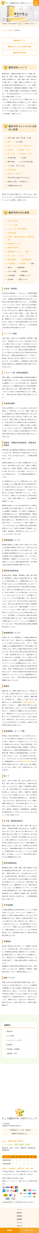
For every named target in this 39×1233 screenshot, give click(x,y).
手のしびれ (11, 154)
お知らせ (19, 1226)
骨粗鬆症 (23, 263)
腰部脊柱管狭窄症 (13, 247)
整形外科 (10, 1031)
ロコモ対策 (10, 1036)
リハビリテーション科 (14, 1040)
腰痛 (9, 142)
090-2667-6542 (17, 1144)
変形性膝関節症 (27, 259)
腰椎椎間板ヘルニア (14, 251)
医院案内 (19, 1219)
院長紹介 (19, 1213)
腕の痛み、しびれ (24, 150)
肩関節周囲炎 (12, 259)
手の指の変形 (12, 169)
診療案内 (19, 1216)
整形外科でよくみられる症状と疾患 (19, 46)
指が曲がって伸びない (15, 173)
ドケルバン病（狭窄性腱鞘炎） (18, 229)
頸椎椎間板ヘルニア (14, 243)
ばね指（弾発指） (13, 221)
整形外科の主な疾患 (19, 53)
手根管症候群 (12, 233)
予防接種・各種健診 (13, 1049)
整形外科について (19, 40)
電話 (9, 1230)
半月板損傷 (11, 263)
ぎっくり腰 (11, 255)
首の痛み (10, 150)
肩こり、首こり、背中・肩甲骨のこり (20, 146)
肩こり (22, 255)
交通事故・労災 (12, 1053)
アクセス (29, 1230)
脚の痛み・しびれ (26, 154)
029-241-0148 (13, 1141)
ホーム (19, 1209)
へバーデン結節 (13, 225)
